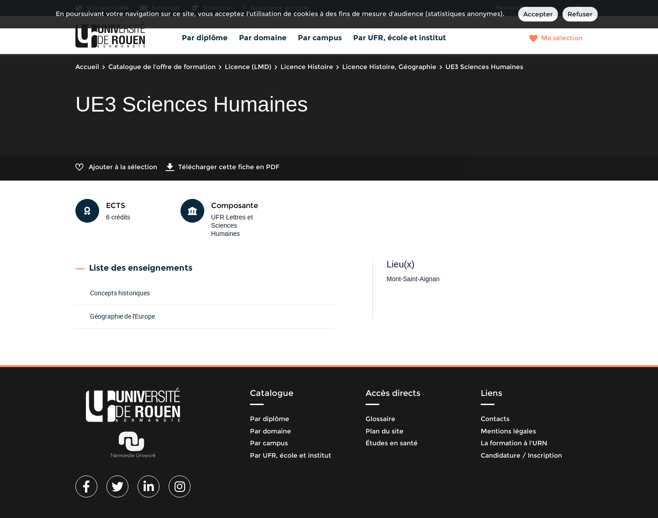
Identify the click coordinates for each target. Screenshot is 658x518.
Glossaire (380, 419)
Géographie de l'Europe (122, 316)
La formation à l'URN (514, 443)
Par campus (320, 37)
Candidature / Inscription (521, 455)
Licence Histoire (307, 67)
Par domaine (263, 37)
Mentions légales (508, 431)
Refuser (580, 14)
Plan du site (384, 431)
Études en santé (392, 443)
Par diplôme (205, 37)
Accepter (538, 14)
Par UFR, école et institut (399, 37)
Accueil (87, 67)
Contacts (495, 419)
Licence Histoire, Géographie (389, 67)
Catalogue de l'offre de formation (162, 67)
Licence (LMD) (248, 67)
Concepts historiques (120, 292)
